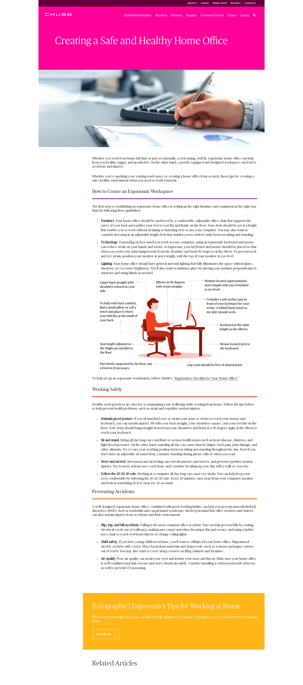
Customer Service (212, 15)
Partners (176, 15)
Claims (232, 15)
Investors (236, 3)
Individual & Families (138, 15)
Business (161, 15)
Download (103, 634)
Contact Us (250, 3)
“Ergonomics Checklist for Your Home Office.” (206, 378)
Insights (191, 15)
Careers (205, 3)
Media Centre (220, 3)
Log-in (245, 15)
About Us (192, 3)
